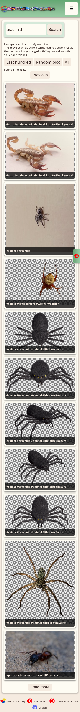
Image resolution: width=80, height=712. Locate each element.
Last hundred (18, 62)
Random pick (48, 62)
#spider (11, 251)
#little (22, 675)
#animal (39, 124)
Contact (43, 707)
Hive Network (41, 701)
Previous (40, 75)
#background (64, 124)
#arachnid (26, 124)
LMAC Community (16, 701)
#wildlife (43, 675)
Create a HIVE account (68, 701)
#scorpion (12, 124)
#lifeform (49, 349)
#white (50, 124)
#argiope (23, 304)
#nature (61, 349)
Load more (40, 687)
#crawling (59, 623)
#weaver (42, 304)
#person (11, 675)
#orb (32, 304)
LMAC (29, 9)
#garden (53, 304)
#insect (47, 623)
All (67, 62)
